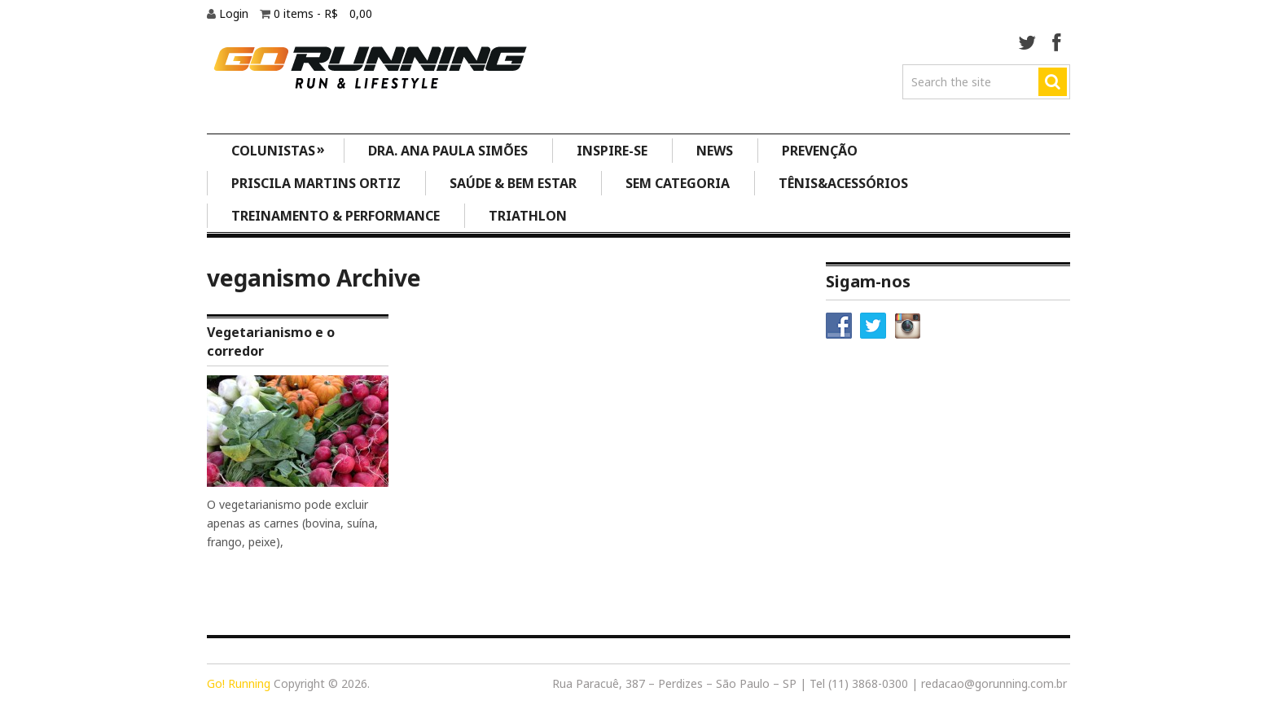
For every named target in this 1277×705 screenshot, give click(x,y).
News (714, 151)
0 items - (323, 13)
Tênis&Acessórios (843, 183)
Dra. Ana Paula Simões (448, 151)
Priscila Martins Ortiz (316, 183)
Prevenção (820, 151)
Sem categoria (677, 183)
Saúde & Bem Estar (513, 183)
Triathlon (528, 216)
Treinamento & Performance (335, 216)
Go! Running (238, 683)
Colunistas (278, 149)
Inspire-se (612, 151)
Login (235, 13)
